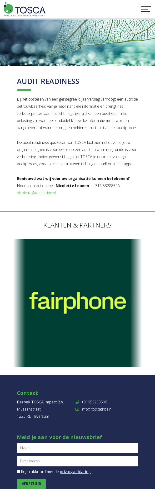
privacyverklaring (75, 471)
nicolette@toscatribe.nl (36, 192)
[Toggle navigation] (146, 9)
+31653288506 (91, 402)
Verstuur (31, 483)
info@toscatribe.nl (93, 409)
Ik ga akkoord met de (56, 471)
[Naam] (77, 448)
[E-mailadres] (77, 461)
